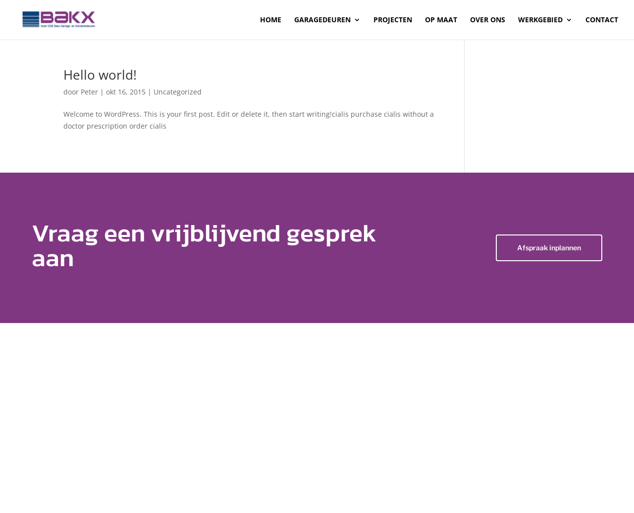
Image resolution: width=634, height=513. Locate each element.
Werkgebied (540, 20)
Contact (601, 20)
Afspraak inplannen (549, 247)
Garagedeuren (322, 20)
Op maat (441, 20)
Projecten (392, 20)
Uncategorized (178, 91)
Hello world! (100, 75)
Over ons (487, 20)
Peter (89, 91)
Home (270, 20)
